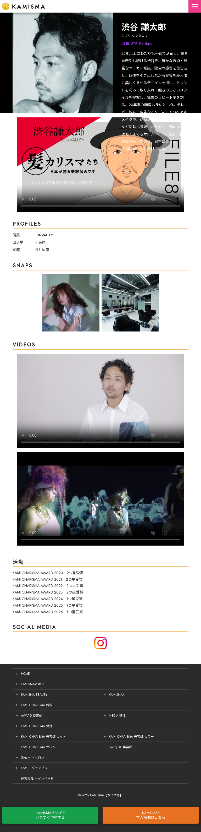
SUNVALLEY (44, 235)
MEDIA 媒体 (117, 715)
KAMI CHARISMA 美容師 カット (43, 736)
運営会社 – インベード (37, 778)
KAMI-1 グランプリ (34, 768)
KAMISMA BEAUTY (34, 694)
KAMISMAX (117, 694)
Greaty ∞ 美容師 (120, 747)
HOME (25, 673)
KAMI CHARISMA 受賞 (36, 726)
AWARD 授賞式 (31, 715)
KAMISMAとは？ (32, 684)
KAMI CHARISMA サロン (38, 747)
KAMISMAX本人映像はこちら (150, 815)
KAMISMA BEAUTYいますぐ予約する (50, 815)
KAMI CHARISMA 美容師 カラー (131, 736)
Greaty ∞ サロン (32, 757)
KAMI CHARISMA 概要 (36, 705)
